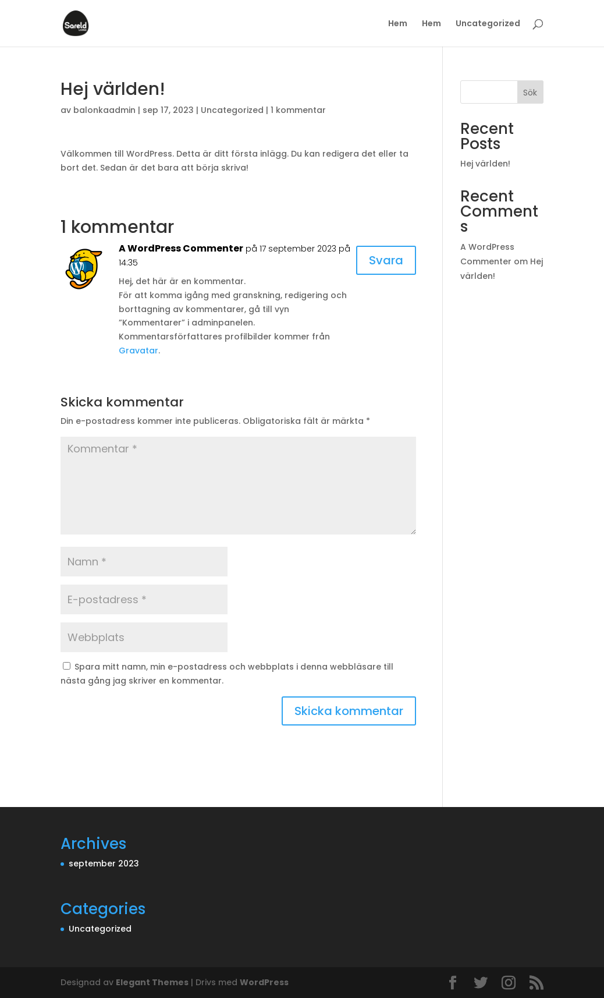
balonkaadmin (104, 110)
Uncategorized (488, 24)
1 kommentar (298, 110)
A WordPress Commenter (181, 248)
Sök (530, 92)
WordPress (264, 982)
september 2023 (104, 863)
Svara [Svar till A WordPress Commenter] (386, 260)
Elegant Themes (152, 982)
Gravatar (138, 350)
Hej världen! (485, 163)
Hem (397, 24)
